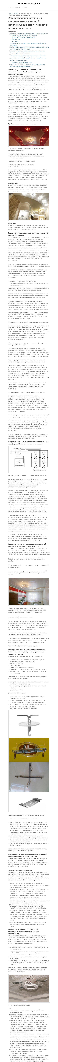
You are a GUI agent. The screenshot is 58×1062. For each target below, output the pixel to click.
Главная (10, 7)
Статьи (25, 7)
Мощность (15, 41)
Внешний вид (16, 39)
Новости (17, 7)
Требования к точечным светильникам (23, 37)
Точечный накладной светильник (21, 62)
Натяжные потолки (29, 3)
